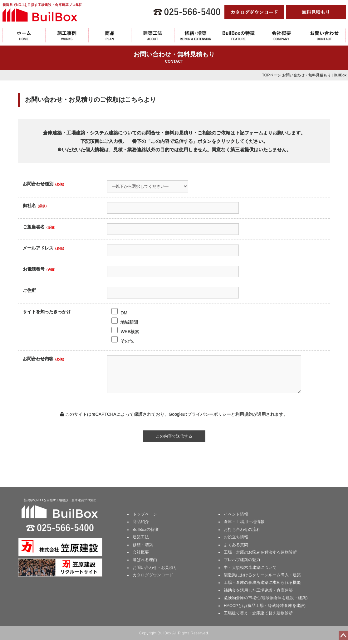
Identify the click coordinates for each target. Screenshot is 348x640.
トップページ (145, 514)
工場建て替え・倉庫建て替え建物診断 (258, 613)
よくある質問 (236, 544)
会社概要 (141, 552)
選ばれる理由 (145, 559)
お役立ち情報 (236, 537)
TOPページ (271, 75)
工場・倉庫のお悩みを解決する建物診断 (260, 552)
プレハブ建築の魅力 (242, 559)
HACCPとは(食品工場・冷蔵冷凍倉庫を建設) (265, 605)
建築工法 (141, 537)
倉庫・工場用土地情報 (244, 521)
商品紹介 (141, 521)
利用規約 (244, 414)
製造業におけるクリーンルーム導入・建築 (262, 575)
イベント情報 (236, 514)
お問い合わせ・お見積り (155, 567)
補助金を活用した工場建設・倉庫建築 (258, 590)
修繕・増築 (143, 544)
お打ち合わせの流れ (242, 529)
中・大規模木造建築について (250, 567)
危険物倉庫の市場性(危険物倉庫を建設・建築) (266, 597)
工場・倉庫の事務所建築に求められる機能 (262, 582)
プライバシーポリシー (209, 414)
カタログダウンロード (153, 575)
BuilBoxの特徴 (146, 529)
